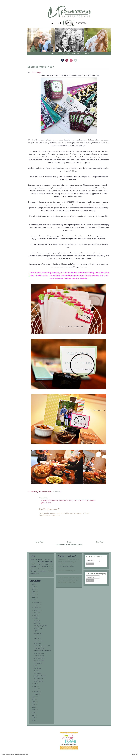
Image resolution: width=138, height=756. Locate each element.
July (35, 615)
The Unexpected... (38, 663)
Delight (35, 631)
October (36, 608)
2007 (34, 712)
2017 (33, 595)
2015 (33, 600)
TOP (136, 754)
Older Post (99, 542)
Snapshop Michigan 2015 (41, 66)
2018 (33, 592)
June (35, 618)
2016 (33, 597)
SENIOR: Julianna (38, 681)
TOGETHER (36, 621)
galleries (65, 53)
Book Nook (47, 559)
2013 (33, 699)
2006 (34, 715)
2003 (34, 720)
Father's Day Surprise (40, 676)
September (37, 610)
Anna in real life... (38, 679)
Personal (45, 567)
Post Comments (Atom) (74, 545)
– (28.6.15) (54, 498)
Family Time (37, 623)
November (37, 605)
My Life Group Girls (39, 658)
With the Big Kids (39, 653)
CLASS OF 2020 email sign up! (96, 574)
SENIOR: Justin (38, 628)
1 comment (55, 492)
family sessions (45, 561)
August (36, 613)
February (36, 692)
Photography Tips (35, 569)
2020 (34, 587)
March (36, 689)
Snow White (37, 643)
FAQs (87, 53)
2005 (34, 718)
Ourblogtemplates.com (20, 754)
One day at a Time (39, 661)
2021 (33, 584)
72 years (36, 671)
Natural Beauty (38, 633)
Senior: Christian (38, 641)
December (37, 602)
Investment (77, 53)
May (35, 684)
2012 (33, 702)
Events (32, 562)
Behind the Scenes (36, 559)
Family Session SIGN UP (94, 557)
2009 (34, 710)
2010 (33, 707)
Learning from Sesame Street (42, 651)
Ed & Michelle (37, 668)
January (36, 694)
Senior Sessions (38, 571)
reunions (47, 569)
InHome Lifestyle (42, 564)
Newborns (33, 567)
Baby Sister (37, 636)
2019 (33, 589)
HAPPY (35, 666)
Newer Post (39, 542)
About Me (54, 53)
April (35, 686)
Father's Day (37, 638)
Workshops (36, 72)
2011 (33, 705)
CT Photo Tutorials (39, 656)
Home (69, 542)
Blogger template (6, 754)
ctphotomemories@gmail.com (66, 566)
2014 (33, 697)
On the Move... (37, 674)
